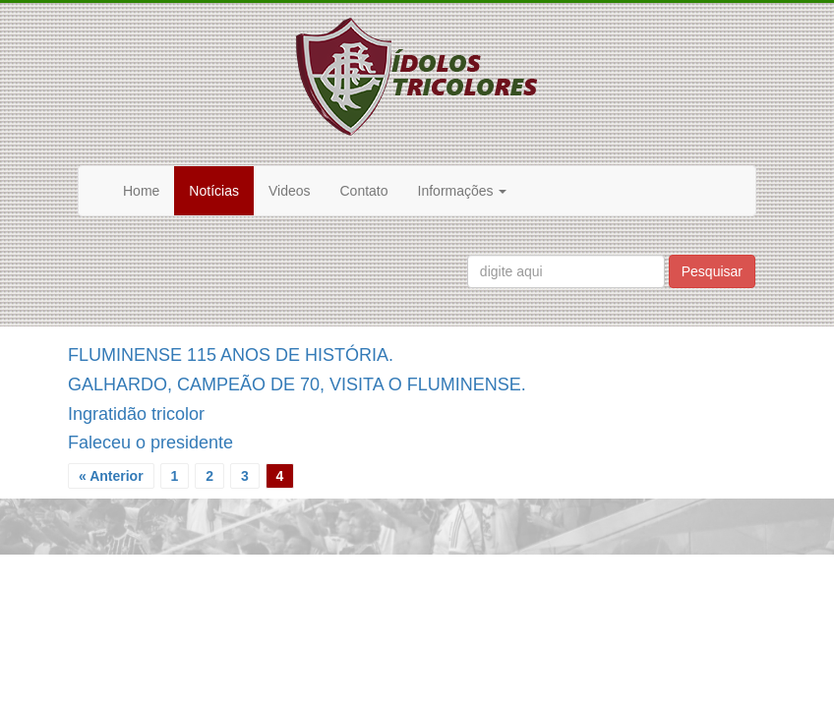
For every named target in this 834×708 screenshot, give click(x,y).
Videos (289, 191)
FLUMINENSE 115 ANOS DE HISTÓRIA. (230, 355)
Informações (462, 191)
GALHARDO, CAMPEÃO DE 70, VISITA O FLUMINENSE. (297, 384)
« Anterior (111, 476)
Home (141, 191)
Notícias (214, 191)
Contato (364, 191)
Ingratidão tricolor (136, 414)
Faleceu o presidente (150, 442)
